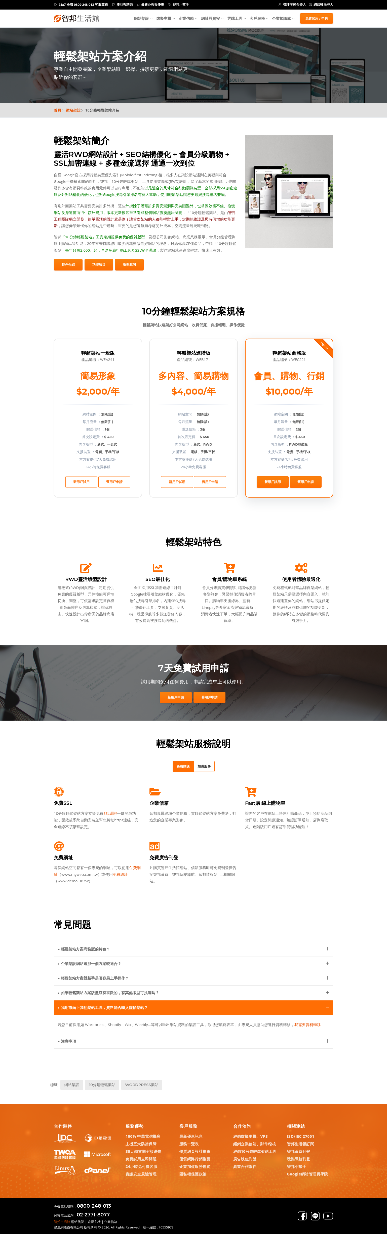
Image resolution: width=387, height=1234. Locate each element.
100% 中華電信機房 (143, 1136)
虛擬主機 (163, 18)
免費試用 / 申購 (316, 18)
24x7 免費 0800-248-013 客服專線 (81, 5)
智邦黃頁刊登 (298, 1151)
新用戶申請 (176, 697)
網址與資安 (210, 18)
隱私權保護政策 (193, 1173)
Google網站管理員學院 (307, 1173)
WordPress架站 (142, 1084)
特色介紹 (68, 264)
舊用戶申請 (114, 482)
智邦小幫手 (178, 5)
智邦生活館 (62, 1221)
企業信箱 (186, 18)
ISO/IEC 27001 (300, 1136)
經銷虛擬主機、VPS (250, 1136)
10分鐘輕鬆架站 (102, 1084)
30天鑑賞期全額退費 (143, 1151)
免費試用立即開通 (141, 1158)
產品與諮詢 (122, 5)
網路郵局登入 (321, 5)
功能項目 (98, 264)
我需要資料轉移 (307, 1024)
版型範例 (129, 264)
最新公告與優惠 (150, 5)
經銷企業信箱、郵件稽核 (254, 1143)
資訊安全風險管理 (141, 1173)
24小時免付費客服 (141, 1166)
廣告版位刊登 (244, 1158)
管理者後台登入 (292, 5)
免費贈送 (183, 766)
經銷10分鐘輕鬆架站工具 (255, 1151)
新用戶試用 (81, 482)
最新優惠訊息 (191, 1136)
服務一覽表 (189, 1143)
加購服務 (204, 766)
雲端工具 (234, 18)
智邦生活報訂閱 (300, 1143)
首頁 (57, 110)
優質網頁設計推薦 (194, 1151)
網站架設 (141, 18)
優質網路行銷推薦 (194, 1158)
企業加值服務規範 (194, 1166)
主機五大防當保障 (141, 1143)
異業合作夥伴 (244, 1166)
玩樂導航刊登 (298, 1158)
